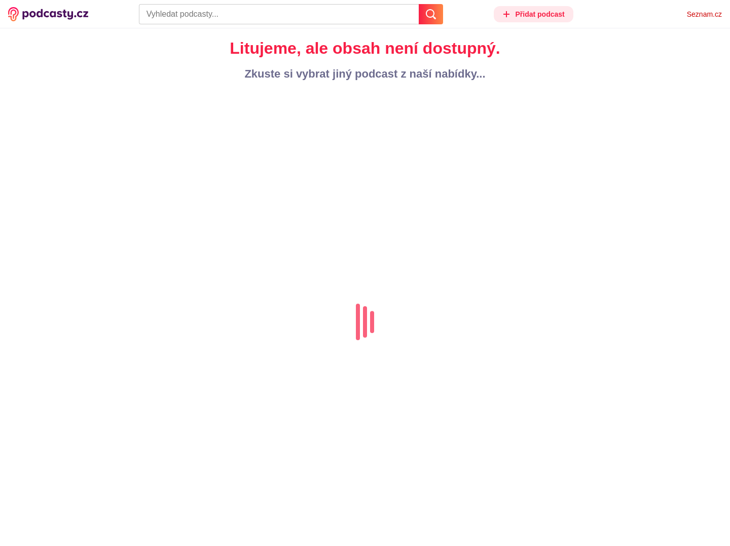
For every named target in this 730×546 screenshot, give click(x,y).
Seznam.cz (704, 14)
